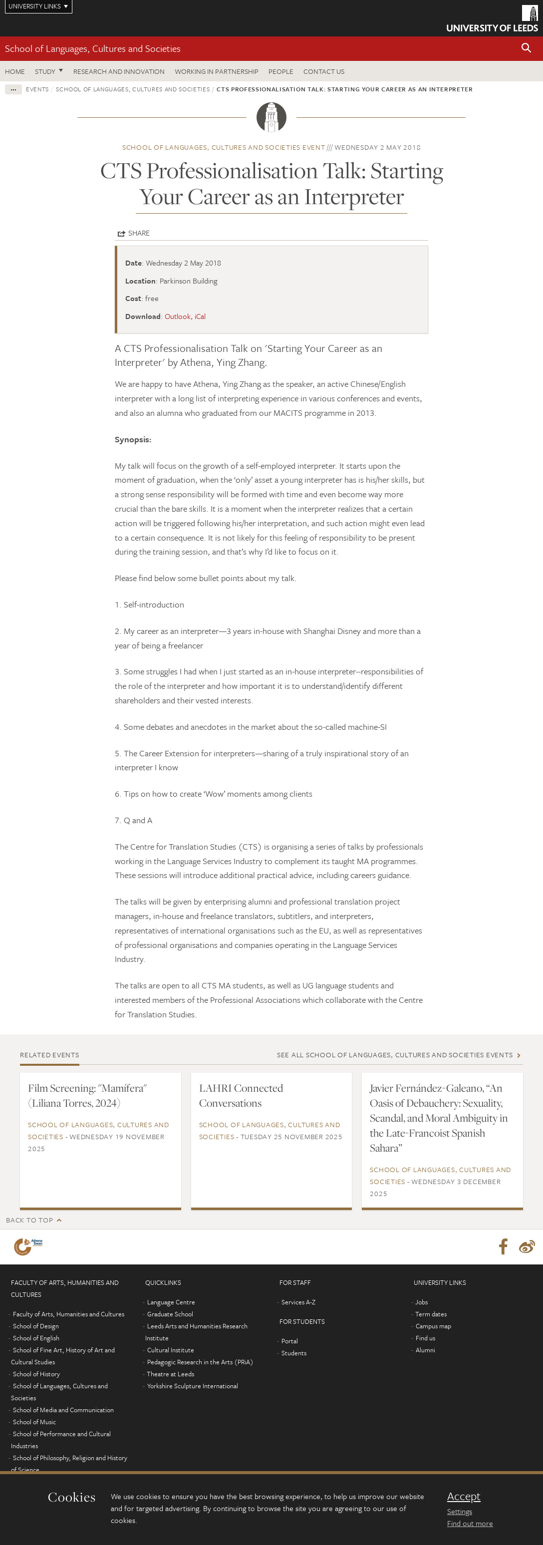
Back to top (29, 1220)
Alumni (425, 1350)
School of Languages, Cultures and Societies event (223, 147)
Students (293, 1353)
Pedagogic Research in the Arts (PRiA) (200, 1362)
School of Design (36, 1326)
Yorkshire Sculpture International (192, 1386)
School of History (36, 1374)
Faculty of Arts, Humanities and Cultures (68, 1314)
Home (15, 71)
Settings (459, 1511)
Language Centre (171, 1302)
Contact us (323, 71)
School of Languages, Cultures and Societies (93, 48)
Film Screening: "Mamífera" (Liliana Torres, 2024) (87, 1095)
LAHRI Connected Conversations (241, 1095)
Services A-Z (298, 1302)
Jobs (421, 1302)
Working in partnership (217, 71)
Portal (289, 1341)
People (281, 71)
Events (37, 88)
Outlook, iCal (185, 315)
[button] (526, 48)
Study (45, 71)
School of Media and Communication (63, 1410)
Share (139, 232)
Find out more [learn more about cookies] (470, 1523)
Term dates (431, 1314)
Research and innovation (119, 71)
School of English (36, 1338)
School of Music (34, 1422)
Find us (425, 1338)
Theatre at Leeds (170, 1374)
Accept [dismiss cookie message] (464, 1496)
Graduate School (170, 1314)
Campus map (433, 1326)
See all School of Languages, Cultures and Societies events (395, 1054)
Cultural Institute (170, 1350)
